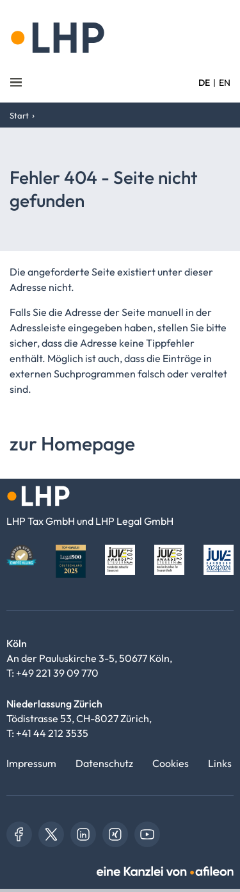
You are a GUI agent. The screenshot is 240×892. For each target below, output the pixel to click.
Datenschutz (104, 763)
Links (220, 763)
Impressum (31, 763)
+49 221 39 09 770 (57, 672)
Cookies (170, 763)
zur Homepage (72, 443)
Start (19, 115)
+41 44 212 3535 (52, 733)
